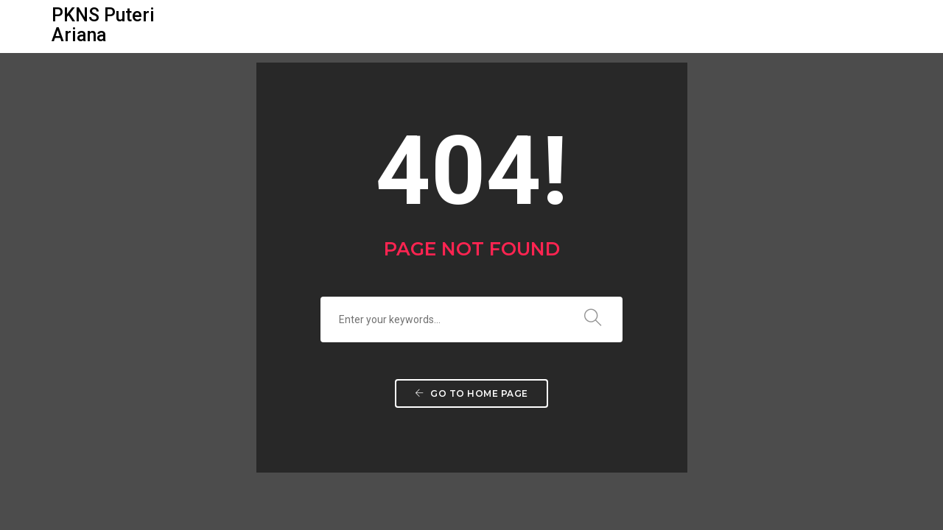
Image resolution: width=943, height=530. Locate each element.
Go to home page (471, 393)
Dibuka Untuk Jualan (668, 26)
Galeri (299, 26)
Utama (234, 26)
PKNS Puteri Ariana (103, 25)
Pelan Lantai (479, 26)
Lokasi (562, 26)
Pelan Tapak (380, 26)
